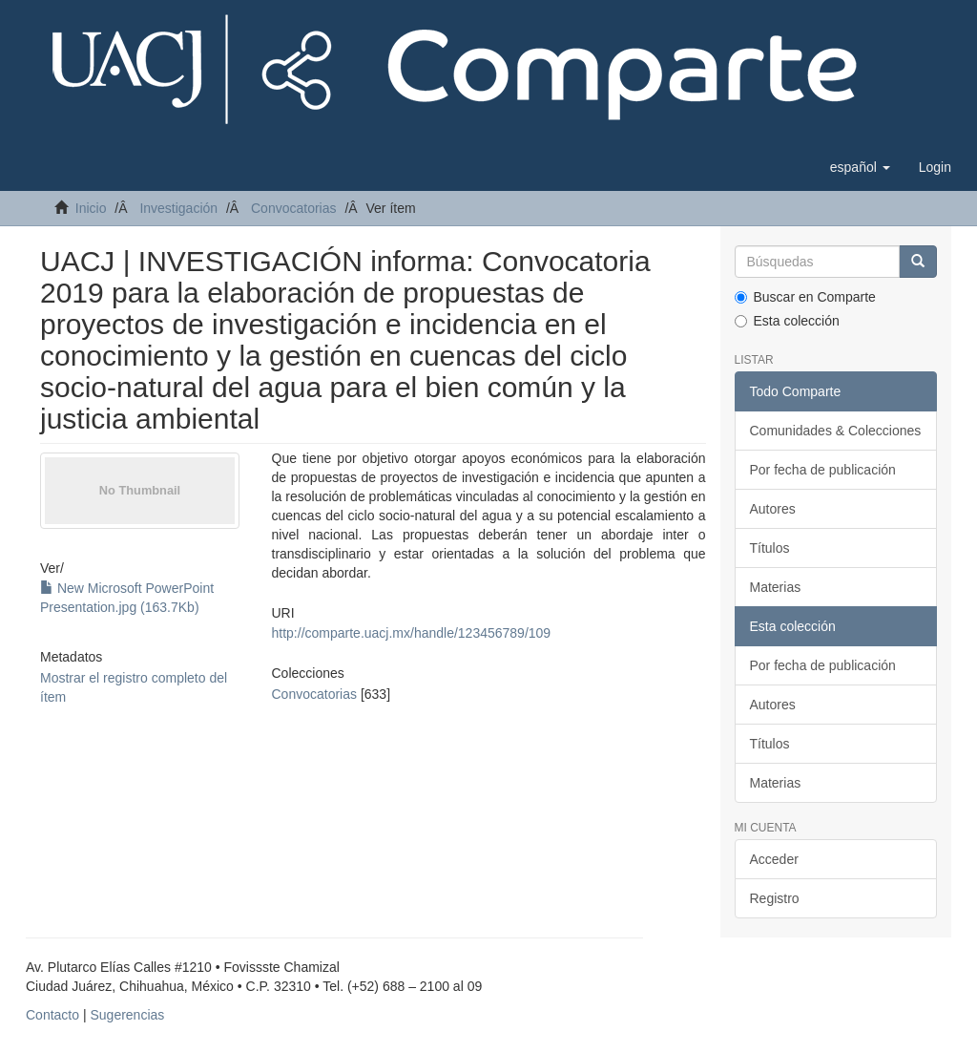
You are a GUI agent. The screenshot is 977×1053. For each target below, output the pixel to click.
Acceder (774, 859)
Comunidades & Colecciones (836, 430)
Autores (773, 508)
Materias (775, 587)
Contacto (52, 1014)
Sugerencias (127, 1014)
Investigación (178, 208)
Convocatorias (294, 208)
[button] (860, 167)
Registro (775, 898)
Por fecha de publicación (823, 469)
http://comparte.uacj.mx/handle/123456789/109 (411, 633)
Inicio (91, 208)
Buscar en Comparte (805, 297)
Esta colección (787, 320)
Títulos (770, 548)
